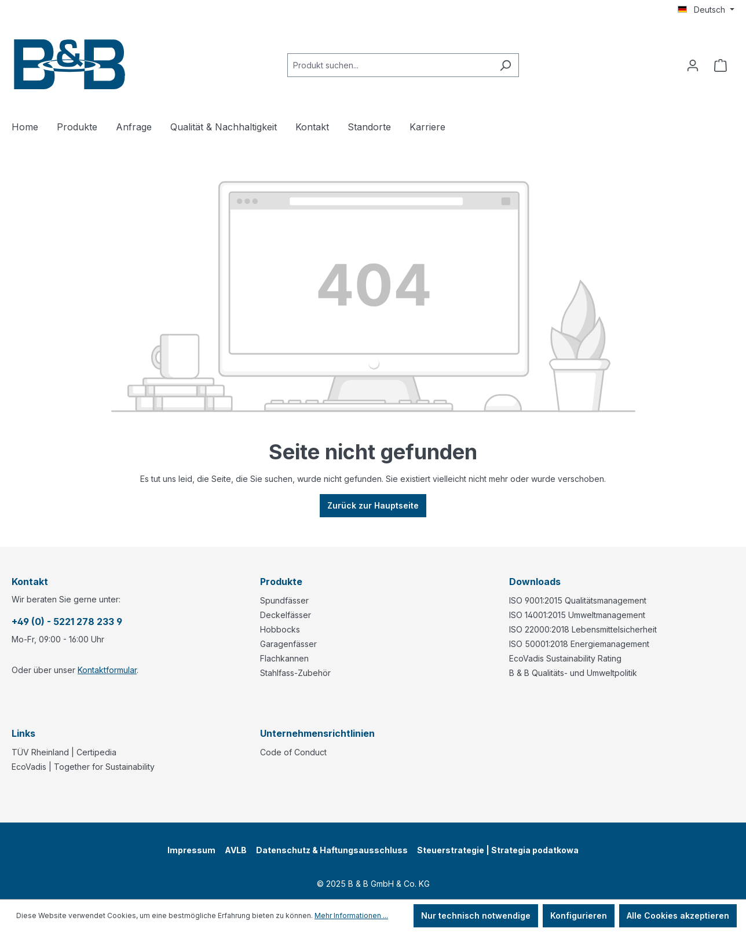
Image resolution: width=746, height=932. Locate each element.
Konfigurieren (578, 915)
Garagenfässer (288, 644)
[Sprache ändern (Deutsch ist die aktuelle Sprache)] (706, 10)
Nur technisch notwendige (476, 915)
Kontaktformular (107, 670)
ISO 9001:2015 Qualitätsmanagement (577, 600)
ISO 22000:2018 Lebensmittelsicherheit (583, 629)
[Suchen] (505, 65)
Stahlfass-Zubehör (295, 673)
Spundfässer (284, 600)
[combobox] (389, 65)
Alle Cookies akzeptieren (678, 915)
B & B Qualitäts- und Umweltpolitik (573, 673)
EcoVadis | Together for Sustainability (83, 767)
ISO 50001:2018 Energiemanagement (579, 644)
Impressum (191, 850)
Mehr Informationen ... (351, 915)
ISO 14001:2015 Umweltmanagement (577, 615)
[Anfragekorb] (720, 65)
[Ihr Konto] (693, 65)
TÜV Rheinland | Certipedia (64, 752)
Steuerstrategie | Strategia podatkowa (498, 850)
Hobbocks (280, 629)
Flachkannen (284, 658)
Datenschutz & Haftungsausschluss (332, 850)
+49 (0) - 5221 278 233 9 (67, 621)
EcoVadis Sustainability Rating (565, 658)
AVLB (236, 850)
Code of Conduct (293, 752)
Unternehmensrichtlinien (317, 733)
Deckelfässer (285, 615)
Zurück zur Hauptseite (373, 505)
